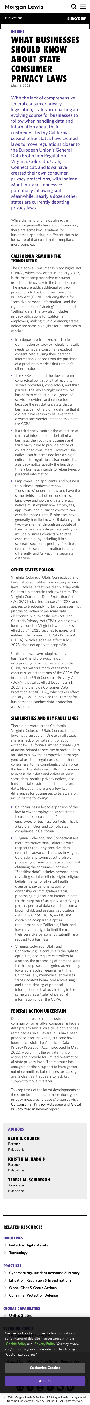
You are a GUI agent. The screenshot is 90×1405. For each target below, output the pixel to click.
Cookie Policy (16, 1343)
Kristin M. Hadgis (26, 1159)
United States (20, 1315)
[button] (74, 7)
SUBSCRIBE (76, 18)
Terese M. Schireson (29, 1179)
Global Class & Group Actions (33, 1287)
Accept (45, 1381)
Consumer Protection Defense (33, 1295)
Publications (13, 18)
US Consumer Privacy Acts (32, 1104)
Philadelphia (16, 1149)
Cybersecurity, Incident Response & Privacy (44, 1272)
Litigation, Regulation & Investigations (40, 1280)
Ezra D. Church (24, 1138)
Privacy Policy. (45, 1343)
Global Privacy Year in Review (46, 1106)
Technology (18, 1252)
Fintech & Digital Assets (28, 1245)
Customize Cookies (45, 1367)
